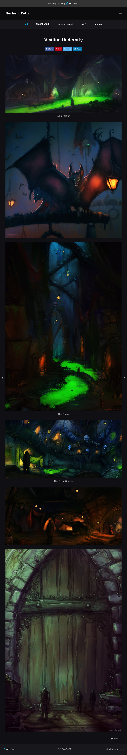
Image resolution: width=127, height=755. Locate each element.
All (26, 24)
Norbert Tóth (17, 13)
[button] (116, 738)
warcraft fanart (65, 24)
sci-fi (83, 24)
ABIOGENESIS (43, 24)
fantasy (98, 24)
